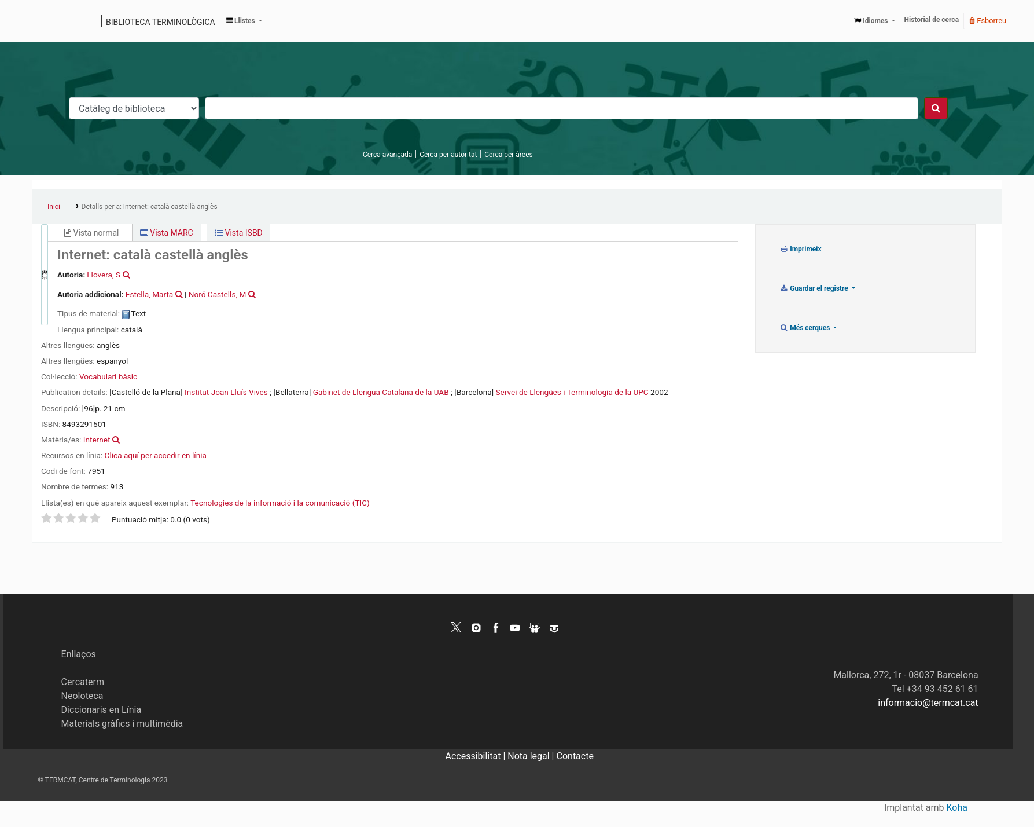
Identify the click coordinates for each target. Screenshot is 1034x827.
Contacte (575, 756)
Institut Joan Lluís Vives (226, 392)
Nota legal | (531, 756)
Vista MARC (166, 232)
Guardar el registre (814, 288)
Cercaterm (82, 681)
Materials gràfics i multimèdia (122, 723)
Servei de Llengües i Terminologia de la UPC (572, 392)
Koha (957, 807)
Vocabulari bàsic (108, 376)
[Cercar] (936, 108)
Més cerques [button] (805, 328)
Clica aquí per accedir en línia (156, 455)
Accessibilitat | (477, 756)
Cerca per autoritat (448, 155)
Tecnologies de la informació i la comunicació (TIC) (279, 502)
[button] (244, 21)
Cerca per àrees (508, 155)
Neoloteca (82, 695)
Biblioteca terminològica (160, 22)
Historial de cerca (931, 20)
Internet (97, 439)
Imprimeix (800, 249)
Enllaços (78, 654)
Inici (53, 207)
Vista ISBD (239, 232)
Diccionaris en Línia (101, 709)
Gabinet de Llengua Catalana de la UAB (381, 392)
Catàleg (45, 20)
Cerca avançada (387, 155)
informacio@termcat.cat (928, 702)
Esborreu (987, 20)
